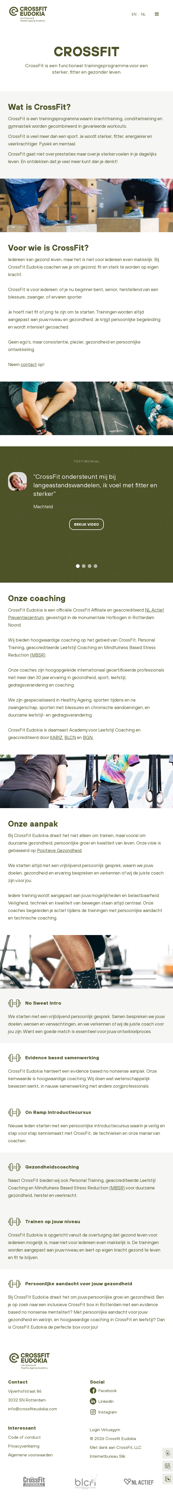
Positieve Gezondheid (59, 850)
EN (134, 14)
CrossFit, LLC (129, 1447)
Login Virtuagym (105, 1429)
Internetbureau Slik (107, 1456)
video (10, 441)
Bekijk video (86, 524)
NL (143, 14)
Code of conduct (24, 1437)
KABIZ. (56, 737)
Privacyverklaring (23, 1446)
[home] (28, 14)
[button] (157, 14)
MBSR (37, 655)
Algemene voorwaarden (30, 1454)
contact (29, 364)
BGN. (88, 737)
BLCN (70, 737)
